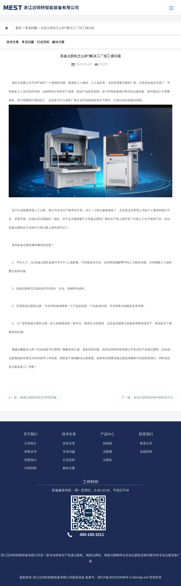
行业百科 (43, 42)
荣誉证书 (30, 451)
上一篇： (32, 397)
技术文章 (13, 42)
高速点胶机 (19, 349)
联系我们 (146, 434)
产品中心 (107, 434)
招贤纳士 (30, 460)
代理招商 (30, 468)
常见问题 (31, 28)
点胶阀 (107, 451)
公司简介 (30, 443)
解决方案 (58, 42)
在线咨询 (146, 451)
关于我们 (30, 434)
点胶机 (107, 460)
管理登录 (155, 577)
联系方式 (146, 443)
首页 (18, 28)
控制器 (107, 443)
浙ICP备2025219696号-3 (114, 577)
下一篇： (147, 397)
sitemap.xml (140, 577)
